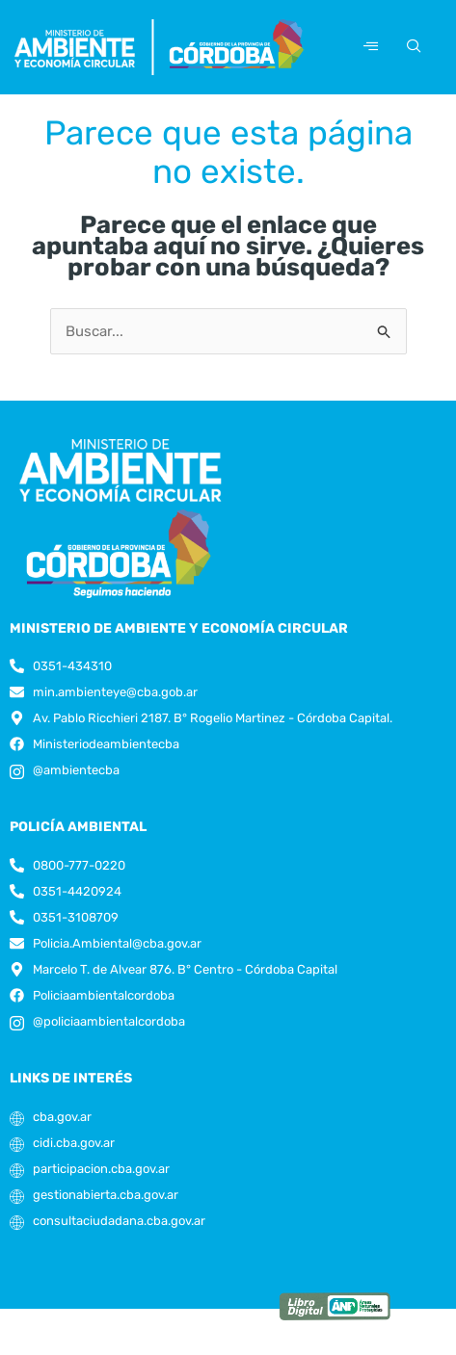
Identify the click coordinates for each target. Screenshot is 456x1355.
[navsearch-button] (411, 47)
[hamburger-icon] (370, 47)
